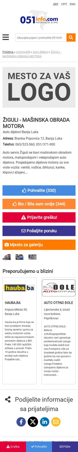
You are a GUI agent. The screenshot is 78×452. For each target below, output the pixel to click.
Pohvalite (39, 446)
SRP (55, 4)
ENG (73, 4)
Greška (13, 446)
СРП (64, 4)
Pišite (65, 446)
